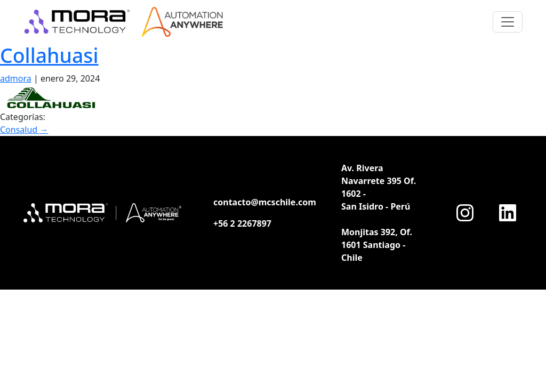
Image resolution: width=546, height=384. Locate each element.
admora (15, 78)
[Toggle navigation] (508, 22)
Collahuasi (49, 55)
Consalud (24, 129)
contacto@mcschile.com (264, 202)
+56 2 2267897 (242, 223)
